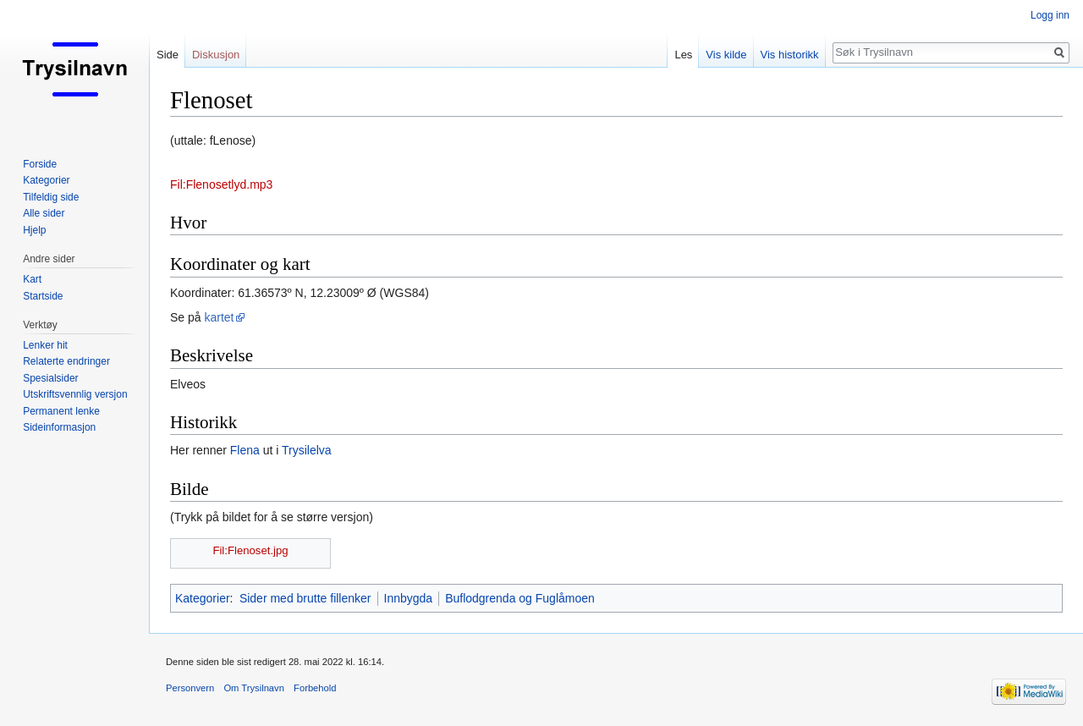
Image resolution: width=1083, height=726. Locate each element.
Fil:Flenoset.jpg (250, 550)
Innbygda (408, 598)
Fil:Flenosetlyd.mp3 (221, 184)
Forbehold (315, 688)
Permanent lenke (61, 411)
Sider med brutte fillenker (305, 598)
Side (168, 54)
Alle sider (43, 213)
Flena (245, 450)
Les (683, 54)
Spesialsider (50, 378)
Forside (40, 164)
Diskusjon (215, 54)
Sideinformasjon (59, 427)
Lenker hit (45, 345)
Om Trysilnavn (253, 688)
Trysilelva (307, 450)
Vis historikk (790, 54)
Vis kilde (726, 54)
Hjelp (34, 230)
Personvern (190, 688)
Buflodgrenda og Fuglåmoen (520, 598)
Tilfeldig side (51, 197)
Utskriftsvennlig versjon (75, 394)
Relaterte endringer (66, 361)
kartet (219, 317)
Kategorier (202, 598)
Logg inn (1050, 15)
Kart (32, 279)
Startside (43, 296)
